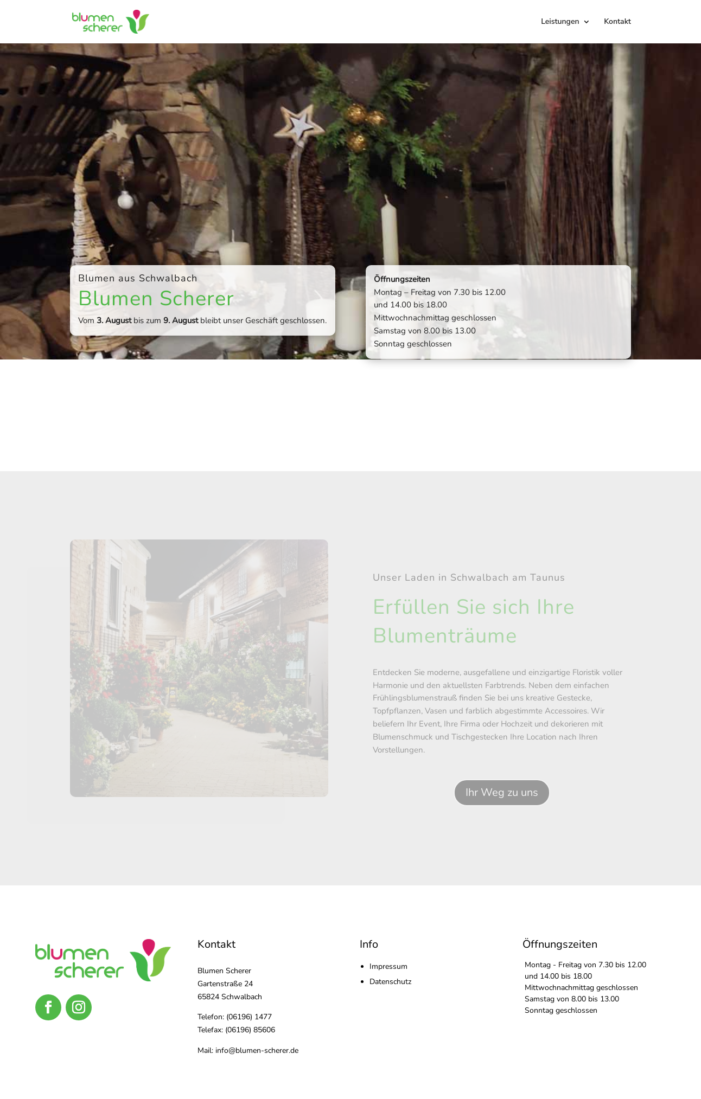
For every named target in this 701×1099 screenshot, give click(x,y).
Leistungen (560, 22)
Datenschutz (390, 981)
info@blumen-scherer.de (256, 1050)
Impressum (388, 966)
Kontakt (617, 22)
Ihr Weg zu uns (502, 792)
